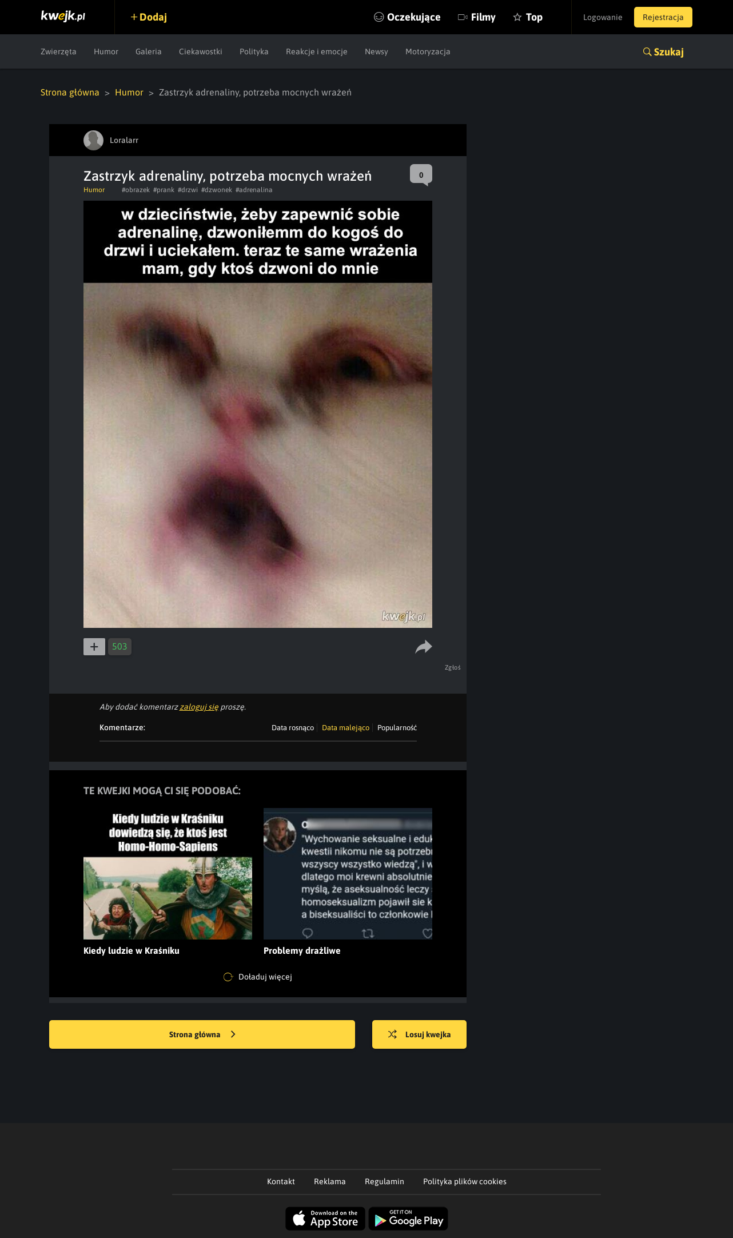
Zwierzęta (59, 51)
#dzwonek (216, 190)
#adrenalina (254, 190)
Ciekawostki (200, 51)
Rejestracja (663, 17)
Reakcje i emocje (317, 51)
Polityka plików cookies (465, 1181)
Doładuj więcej (258, 977)
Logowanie (603, 17)
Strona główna (70, 92)
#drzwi (188, 190)
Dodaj (153, 17)
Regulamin (384, 1181)
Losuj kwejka (419, 1035)
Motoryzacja (428, 51)
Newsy (376, 51)
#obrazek (136, 190)
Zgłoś (453, 667)
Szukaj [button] (669, 52)
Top (534, 17)
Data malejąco (345, 727)
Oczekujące (414, 17)
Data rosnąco (293, 727)
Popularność (397, 727)
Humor (106, 51)
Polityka (254, 51)
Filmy (483, 17)
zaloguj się (199, 706)
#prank (163, 190)
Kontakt (281, 1181)
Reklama (330, 1181)
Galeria (149, 51)
